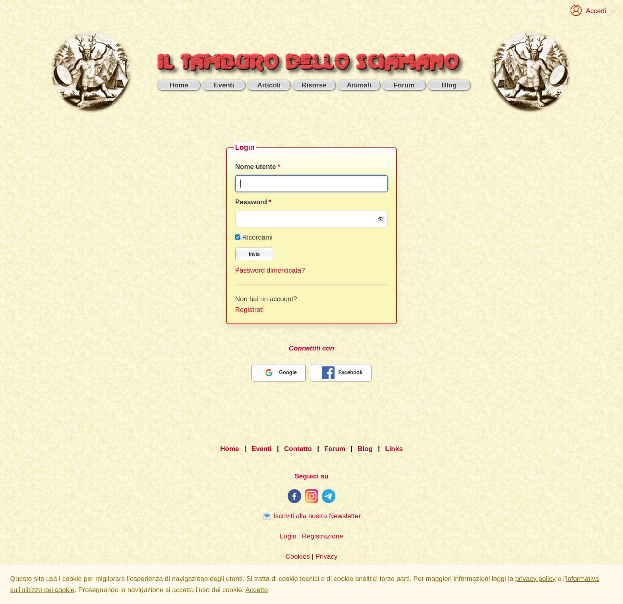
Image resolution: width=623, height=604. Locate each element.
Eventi (262, 449)
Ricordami (254, 237)
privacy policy (535, 579)
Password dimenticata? (270, 270)
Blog (365, 449)
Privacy (326, 556)
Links (393, 449)
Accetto (257, 590)
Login (288, 536)
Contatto (298, 449)
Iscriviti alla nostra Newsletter (311, 516)
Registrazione (322, 536)
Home (229, 449)
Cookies (297, 556)
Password (251, 202)
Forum (334, 449)
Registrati (249, 310)
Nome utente (255, 166)
